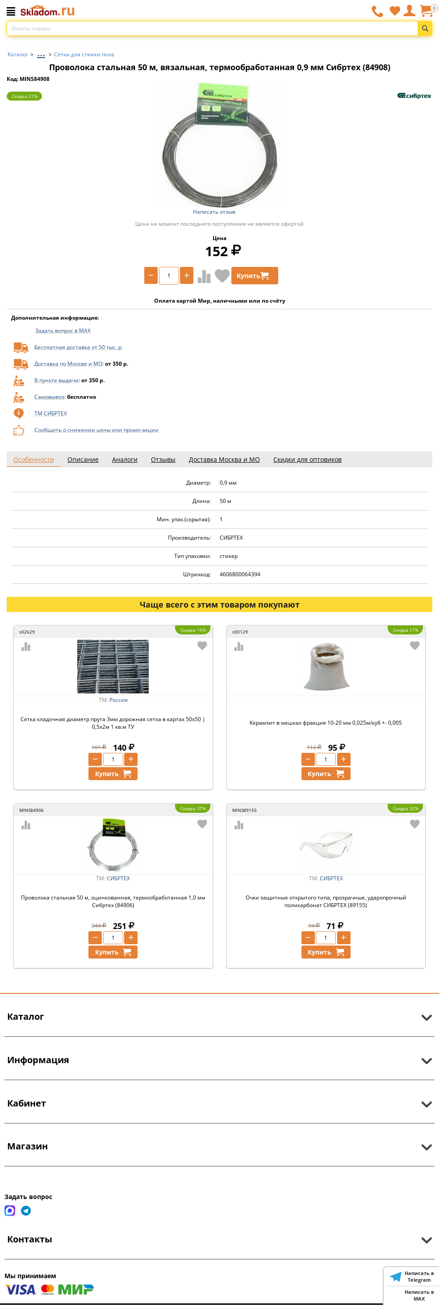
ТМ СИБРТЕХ (50, 413)
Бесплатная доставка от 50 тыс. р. (78, 347)
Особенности (33, 459)
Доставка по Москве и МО (68, 363)
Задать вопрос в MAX (63, 330)
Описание (83, 459)
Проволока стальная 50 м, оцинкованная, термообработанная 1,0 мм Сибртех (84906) (113, 901)
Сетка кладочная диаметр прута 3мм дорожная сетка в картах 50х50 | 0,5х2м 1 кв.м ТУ (113, 723)
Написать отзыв (214, 211)
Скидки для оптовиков (307, 459)
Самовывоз (49, 397)
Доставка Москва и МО (224, 459)
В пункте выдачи (56, 380)
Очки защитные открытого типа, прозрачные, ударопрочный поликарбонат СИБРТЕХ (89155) (326, 901)
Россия (118, 700)
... (41, 52)
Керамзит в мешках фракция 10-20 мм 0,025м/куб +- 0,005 (326, 722)
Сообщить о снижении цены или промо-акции (96, 430)
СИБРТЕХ (118, 878)
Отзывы (163, 459)
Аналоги (125, 459)
